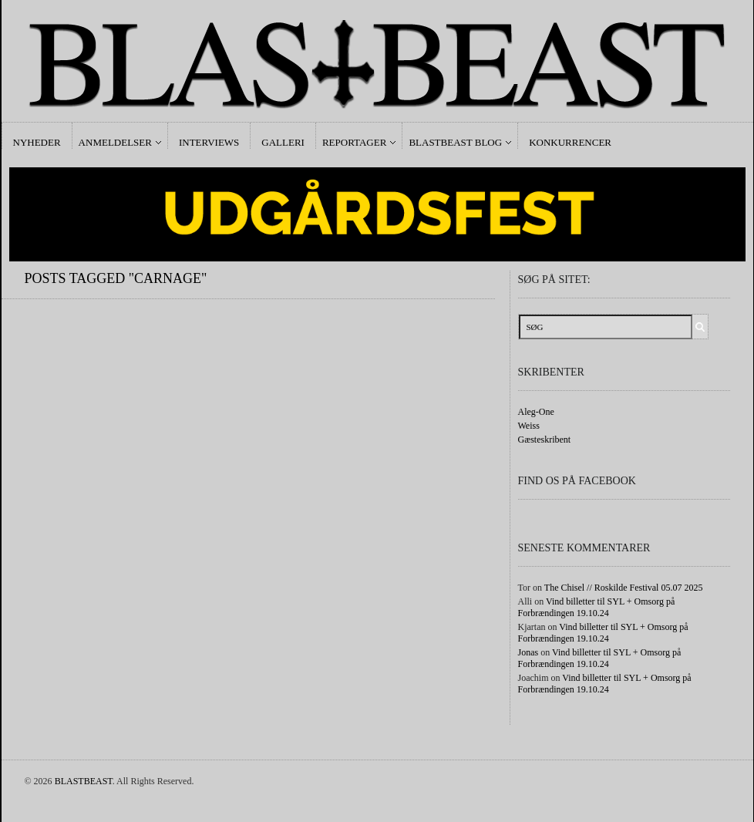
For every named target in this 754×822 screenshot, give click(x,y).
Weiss (529, 425)
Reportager (354, 142)
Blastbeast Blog (455, 142)
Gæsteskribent (544, 439)
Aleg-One (536, 411)
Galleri (283, 142)
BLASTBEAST (84, 781)
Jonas (528, 652)
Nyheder (37, 142)
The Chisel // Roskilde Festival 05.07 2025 (623, 587)
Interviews (209, 142)
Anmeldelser (115, 142)
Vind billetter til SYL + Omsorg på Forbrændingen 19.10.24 (596, 607)
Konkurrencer (570, 142)
